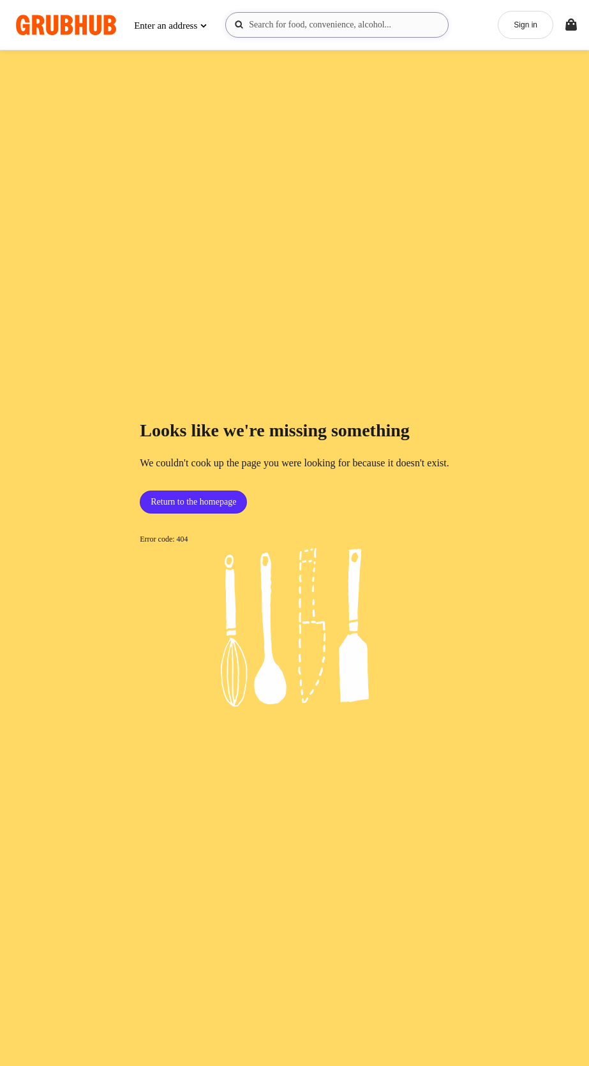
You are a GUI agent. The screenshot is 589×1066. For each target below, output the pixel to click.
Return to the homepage (193, 502)
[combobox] (337, 25)
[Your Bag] (571, 24)
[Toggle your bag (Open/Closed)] (571, 24)
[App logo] (66, 25)
